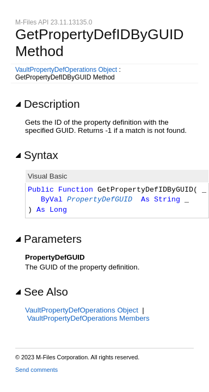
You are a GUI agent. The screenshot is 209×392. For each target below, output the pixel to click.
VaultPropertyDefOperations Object (66, 70)
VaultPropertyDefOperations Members (88, 318)
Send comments (36, 369)
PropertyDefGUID (99, 200)
